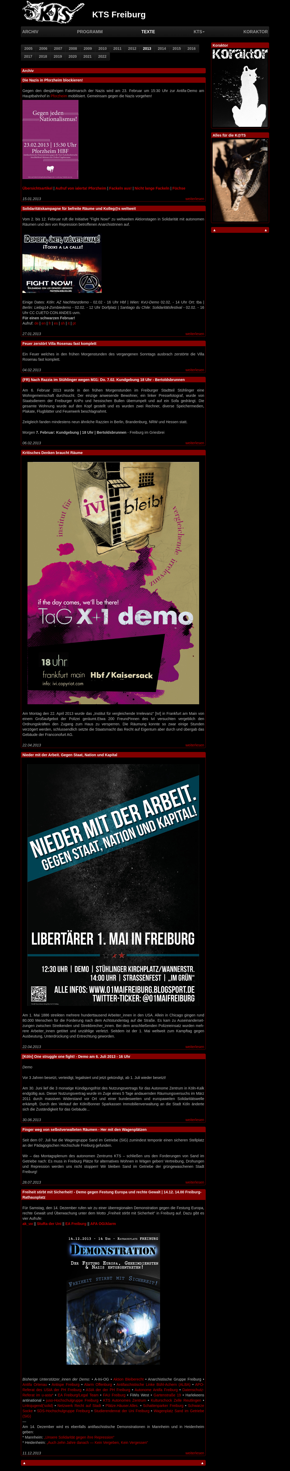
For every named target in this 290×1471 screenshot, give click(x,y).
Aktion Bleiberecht (128, 1379)
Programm (90, 32)
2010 (103, 48)
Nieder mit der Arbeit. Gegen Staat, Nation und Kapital (69, 755)
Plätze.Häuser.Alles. (121, 1406)
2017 (28, 56)
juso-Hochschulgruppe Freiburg (72, 1400)
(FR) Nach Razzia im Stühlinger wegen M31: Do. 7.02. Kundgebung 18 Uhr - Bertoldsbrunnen (103, 380)
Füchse (178, 188)
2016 (192, 48)
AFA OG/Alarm (103, 1224)
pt (74, 323)
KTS (199, 32)
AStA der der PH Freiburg (108, 1390)
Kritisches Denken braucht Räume (52, 453)
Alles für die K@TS (229, 135)
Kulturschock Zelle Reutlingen (176, 1400)
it (69, 323)
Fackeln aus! (120, 188)
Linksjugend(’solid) (37, 1406)
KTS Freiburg (119, 14)
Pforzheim (59, 96)
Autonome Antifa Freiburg (156, 1390)
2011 (117, 48)
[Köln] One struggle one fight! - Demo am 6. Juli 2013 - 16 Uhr (76, 1056)
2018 (43, 56)
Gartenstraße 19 (167, 1395)
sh (63, 323)
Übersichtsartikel (37, 188)
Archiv (30, 32)
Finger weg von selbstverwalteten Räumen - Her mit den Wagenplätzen (84, 1129)
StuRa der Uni (49, 1224)
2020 (72, 56)
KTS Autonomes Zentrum (124, 1400)
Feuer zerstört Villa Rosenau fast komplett (59, 343)
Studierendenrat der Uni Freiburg (121, 1411)
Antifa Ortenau (34, 1384)
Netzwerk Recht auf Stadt (79, 1406)
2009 (88, 48)
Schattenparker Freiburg (163, 1406)
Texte (148, 32)
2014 (162, 48)
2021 (87, 56)
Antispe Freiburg (66, 1384)
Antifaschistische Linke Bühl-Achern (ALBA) (153, 1384)
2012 (132, 48)
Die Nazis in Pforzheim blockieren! (52, 80)
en (43, 323)
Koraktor (256, 32)
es (56, 323)
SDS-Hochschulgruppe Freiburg (63, 1411)
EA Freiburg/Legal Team (78, 1395)
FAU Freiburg (114, 1395)
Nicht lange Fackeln (152, 188)
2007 (58, 48)
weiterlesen (194, 199)
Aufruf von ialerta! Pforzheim (80, 188)
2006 (43, 48)
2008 (73, 48)
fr (50, 323)
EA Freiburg (75, 1224)
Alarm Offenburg (98, 1384)
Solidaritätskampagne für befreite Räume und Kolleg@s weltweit (79, 208)
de (36, 323)
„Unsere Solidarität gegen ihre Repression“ (79, 1437)
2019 (58, 56)
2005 (28, 48)
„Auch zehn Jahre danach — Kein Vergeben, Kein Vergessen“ (97, 1442)
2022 (102, 56)
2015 (177, 48)
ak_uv (27, 1224)
